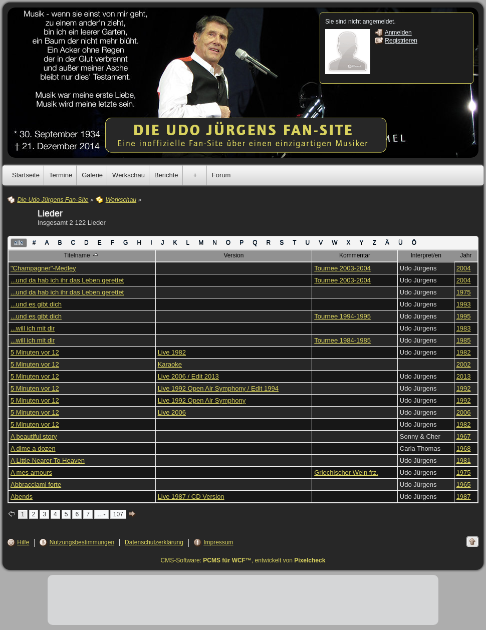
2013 (463, 376)
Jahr (465, 255)
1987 (463, 496)
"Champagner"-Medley (43, 268)
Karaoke (170, 364)
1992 (463, 388)
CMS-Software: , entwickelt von (243, 560)
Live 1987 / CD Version (191, 496)
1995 (463, 316)
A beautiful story (34, 436)
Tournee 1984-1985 (342, 340)
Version (233, 255)
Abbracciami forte (36, 484)
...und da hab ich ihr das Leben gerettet (67, 280)
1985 (463, 340)
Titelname (82, 255)
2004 (463, 268)
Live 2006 (172, 412)
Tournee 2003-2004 (342, 268)
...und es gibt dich (36, 304)
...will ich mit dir (33, 328)
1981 (463, 460)
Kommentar (354, 255)
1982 (463, 352)
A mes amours (31, 472)
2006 (463, 412)
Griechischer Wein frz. (346, 472)
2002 (463, 364)
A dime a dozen (33, 448)
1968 (463, 448)
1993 (463, 304)
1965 (463, 484)
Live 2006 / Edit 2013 (188, 376)
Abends (22, 496)
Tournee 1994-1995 (342, 316)
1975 (463, 292)
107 (118, 514)
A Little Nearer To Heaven (48, 460)
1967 (463, 436)
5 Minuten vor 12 (35, 352)
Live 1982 (172, 352)
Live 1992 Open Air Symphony (202, 400)
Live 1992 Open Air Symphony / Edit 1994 (218, 388)
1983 (463, 328)
